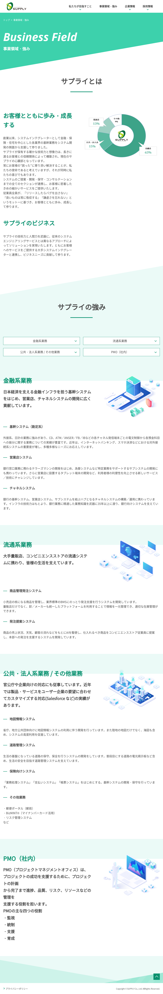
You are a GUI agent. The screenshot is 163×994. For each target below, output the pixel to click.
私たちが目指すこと (80, 6)
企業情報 (130, 6)
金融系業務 (40, 341)
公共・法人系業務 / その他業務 (40, 352)
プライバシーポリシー (17, 988)
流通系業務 (120, 341)
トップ (6, 19)
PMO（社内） (120, 352)
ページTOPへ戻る (156, 977)
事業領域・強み (108, 6)
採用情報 (148, 6)
